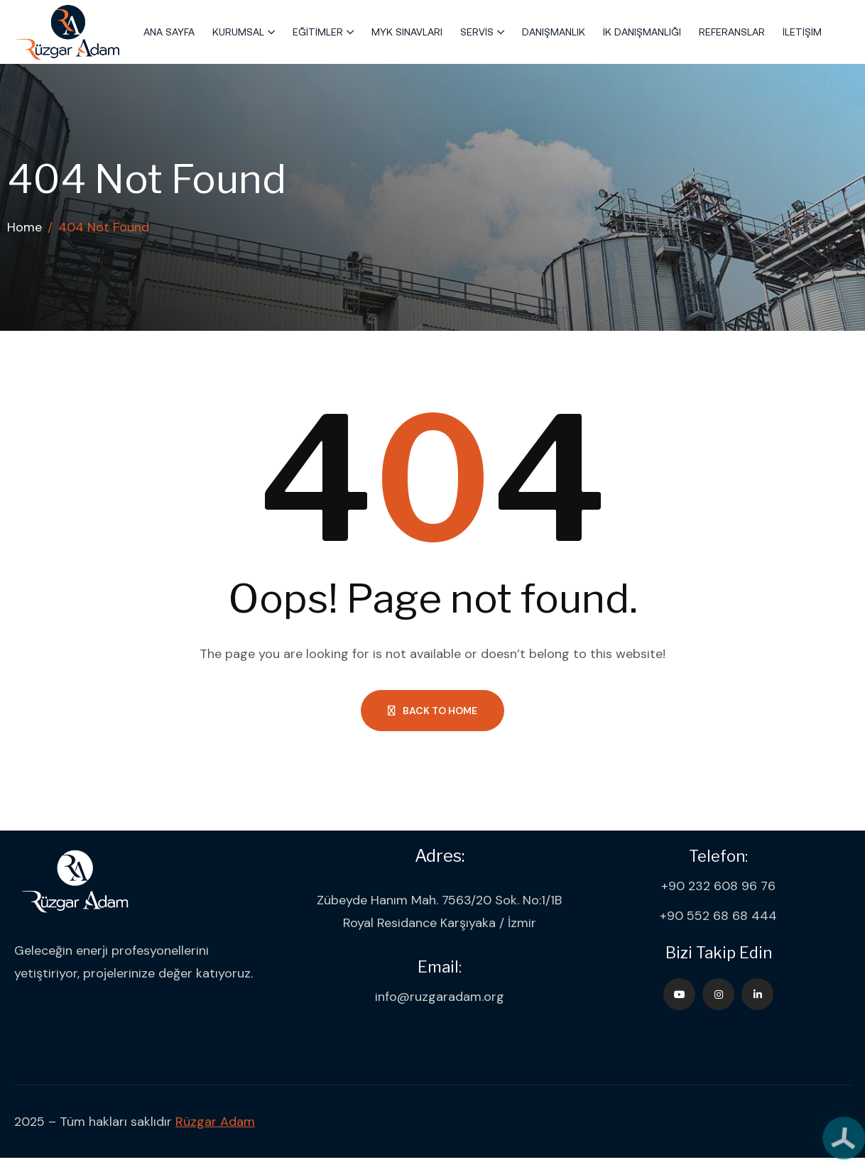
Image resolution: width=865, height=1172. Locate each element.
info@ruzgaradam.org (439, 996)
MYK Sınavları (406, 32)
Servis (477, 32)
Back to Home (432, 710)
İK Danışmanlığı (642, 32)
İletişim (802, 32)
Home (24, 227)
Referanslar (732, 32)
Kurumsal (238, 32)
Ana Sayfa (169, 32)
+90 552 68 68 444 (718, 915)
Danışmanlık (553, 32)
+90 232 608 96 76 (718, 885)
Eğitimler (318, 32)
